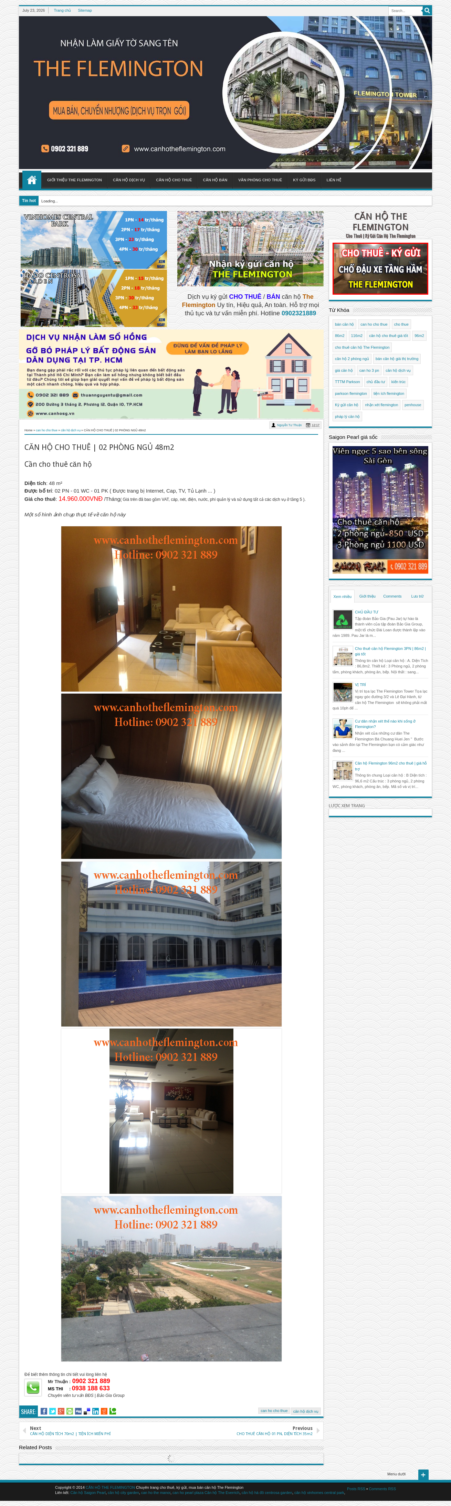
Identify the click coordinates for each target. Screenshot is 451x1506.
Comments (392, 596)
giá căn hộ (344, 370)
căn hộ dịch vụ (305, 1411)
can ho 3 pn (369, 370)
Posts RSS (356, 1489)
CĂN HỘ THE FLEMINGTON (380, 221)
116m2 (357, 336)
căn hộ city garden (123, 1493)
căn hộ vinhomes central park (319, 1493)
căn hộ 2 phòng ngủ (352, 359)
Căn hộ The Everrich (222, 1493)
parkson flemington (351, 393)
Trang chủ (62, 10)
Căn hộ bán (215, 180)
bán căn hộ (344, 324)
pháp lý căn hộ (347, 416)
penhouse (413, 405)
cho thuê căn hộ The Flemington (362, 347)
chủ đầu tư (376, 382)
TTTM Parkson (347, 382)
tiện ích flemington (389, 393)
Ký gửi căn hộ (346, 405)
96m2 (419, 336)
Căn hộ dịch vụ (129, 180)
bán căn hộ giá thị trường (397, 359)
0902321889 (299, 313)
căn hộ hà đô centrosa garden (267, 1493)
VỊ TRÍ (360, 685)
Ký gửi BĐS (304, 180)
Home (31, 180)
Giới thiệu (367, 596)
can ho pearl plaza (187, 1493)
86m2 (340, 336)
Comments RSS (382, 1489)
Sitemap (85, 10)
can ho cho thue (274, 1411)
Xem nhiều (343, 596)
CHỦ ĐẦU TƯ (366, 612)
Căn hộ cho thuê (174, 180)
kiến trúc (398, 382)
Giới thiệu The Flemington (74, 180)
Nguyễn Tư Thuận (289, 425)
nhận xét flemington (381, 405)
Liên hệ (334, 180)
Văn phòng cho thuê (260, 180)
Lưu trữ (417, 596)
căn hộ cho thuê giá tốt (388, 336)
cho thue (401, 324)
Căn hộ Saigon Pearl (88, 1493)
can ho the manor (155, 1493)
